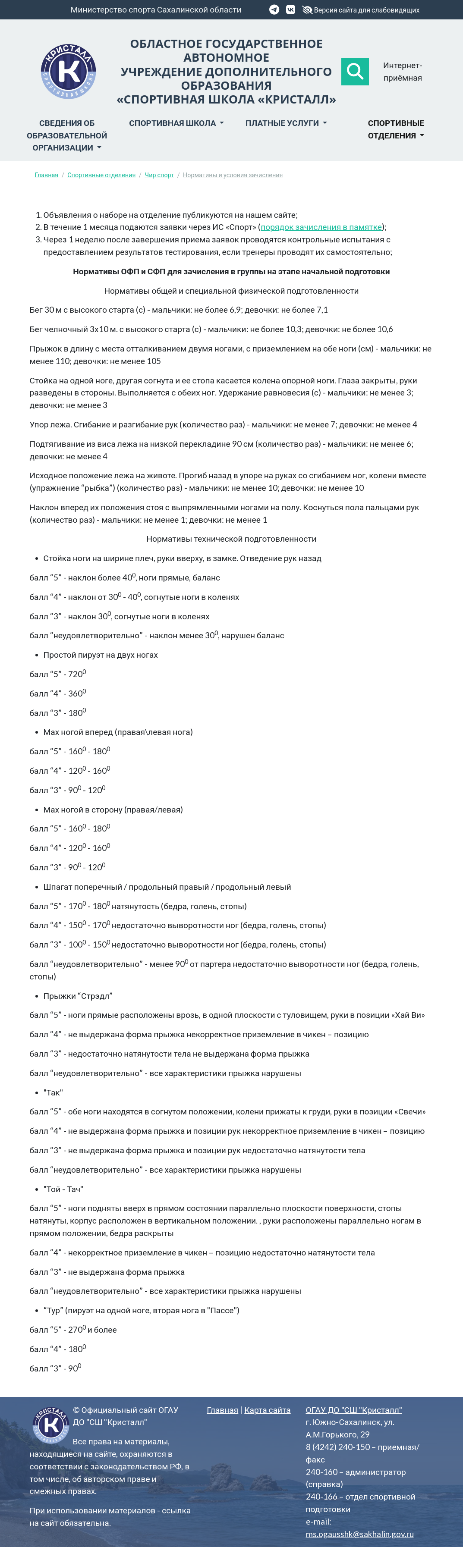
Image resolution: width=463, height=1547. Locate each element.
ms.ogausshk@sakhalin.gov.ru (360, 1534)
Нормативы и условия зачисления (233, 175)
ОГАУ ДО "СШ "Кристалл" (354, 1410)
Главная (47, 175)
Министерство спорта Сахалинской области (156, 9)
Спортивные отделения (101, 175)
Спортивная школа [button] (173, 123)
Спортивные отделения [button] (396, 129)
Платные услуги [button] (283, 123)
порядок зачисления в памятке (321, 227)
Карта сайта (267, 1410)
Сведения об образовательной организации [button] (67, 135)
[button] (355, 71)
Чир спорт (159, 175)
